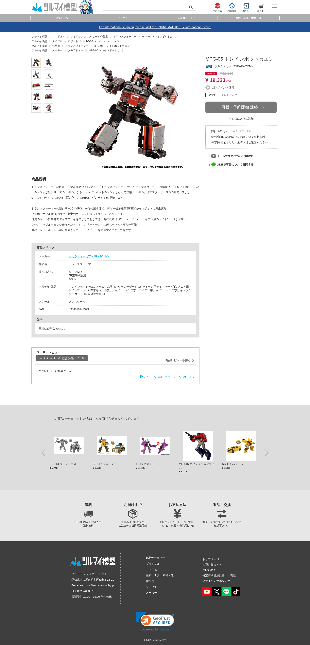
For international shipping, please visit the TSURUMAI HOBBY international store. (155, 27)
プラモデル (153, 563)
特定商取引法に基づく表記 (219, 575)
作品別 (150, 581)
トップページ (210, 559)
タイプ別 (151, 586)
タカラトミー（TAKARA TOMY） (89, 256)
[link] (155, 622)
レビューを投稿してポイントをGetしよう (168, 377)
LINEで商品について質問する (235, 164)
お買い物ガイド (212, 564)
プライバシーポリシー (216, 580)
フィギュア (153, 569)
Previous (44, 452)
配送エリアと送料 (242, 131)
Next (266, 452)
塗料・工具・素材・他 (160, 575)
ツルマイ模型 (159, 640)
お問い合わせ (210, 570)
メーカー (151, 592)
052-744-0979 (86, 591)
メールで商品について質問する (236, 156)
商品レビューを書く (177, 360)
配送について (230, 95)
